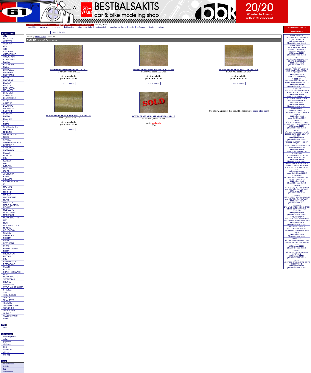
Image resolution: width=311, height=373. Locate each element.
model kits (32, 27)
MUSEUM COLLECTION (9, 229)
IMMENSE (7, 166)
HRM (5, 158)
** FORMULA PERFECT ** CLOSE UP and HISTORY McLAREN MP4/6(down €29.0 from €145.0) (297, 102)
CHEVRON (8, 95)
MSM (5, 223)
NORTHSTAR (9, 243)
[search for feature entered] (58, 32)
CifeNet (6, 366)
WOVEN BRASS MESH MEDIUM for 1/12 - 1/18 (153, 70)
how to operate (9, 336)
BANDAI (6, 62)
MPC (5, 220)
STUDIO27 (7, 290)
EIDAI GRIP (8, 119)
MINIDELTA (8, 203)
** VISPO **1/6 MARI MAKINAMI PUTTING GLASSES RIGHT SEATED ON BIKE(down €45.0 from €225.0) (297, 243)
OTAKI (6, 246)
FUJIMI (6, 137)
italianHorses (8, 364)
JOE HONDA (8, 174)
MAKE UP (7, 192)
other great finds (85, 27)
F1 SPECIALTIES (10, 127)
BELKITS (7, 86)
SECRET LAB (9, 279)
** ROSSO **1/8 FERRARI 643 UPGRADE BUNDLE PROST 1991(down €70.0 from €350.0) (297, 157)
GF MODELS (8, 145)
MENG (6, 200)
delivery (6, 339)
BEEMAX (7, 83)
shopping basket (63, 25)
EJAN (5, 122)
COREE (6, 101)
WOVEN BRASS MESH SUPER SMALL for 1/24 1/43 (68, 115)
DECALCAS (8, 106)
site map (6, 355)
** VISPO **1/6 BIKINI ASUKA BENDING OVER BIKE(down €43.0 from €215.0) (297, 254)
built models (69, 27)
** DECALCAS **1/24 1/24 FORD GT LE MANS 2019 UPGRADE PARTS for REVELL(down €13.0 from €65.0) (296, 71)
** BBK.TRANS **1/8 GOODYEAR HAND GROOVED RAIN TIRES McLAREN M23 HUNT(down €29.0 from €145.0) (296, 50)
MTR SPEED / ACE (11, 226)
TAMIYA (6, 298)
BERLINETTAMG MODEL (9, 89)
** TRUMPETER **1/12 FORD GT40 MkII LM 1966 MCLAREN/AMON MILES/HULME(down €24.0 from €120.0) (297, 220)
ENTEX (6, 124)
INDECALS (8, 169)
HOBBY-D (7, 156)
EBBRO (6, 116)
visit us (6, 352)
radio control (101, 27)
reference (141, 27)
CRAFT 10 (7, 103)
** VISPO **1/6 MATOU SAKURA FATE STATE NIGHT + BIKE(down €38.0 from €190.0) (297, 264)
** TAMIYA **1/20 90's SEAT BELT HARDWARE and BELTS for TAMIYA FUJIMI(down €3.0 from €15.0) (297, 199)
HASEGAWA (8, 150)
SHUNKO (7, 282)
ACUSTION (8, 39)
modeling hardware (118, 27)
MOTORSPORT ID (11, 218)
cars (5, 328)
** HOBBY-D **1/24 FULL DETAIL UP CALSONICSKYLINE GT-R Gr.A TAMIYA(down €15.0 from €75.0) (297, 113)
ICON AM (7, 161)
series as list (45, 25)
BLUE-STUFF (9, 93)
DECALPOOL (9, 109)
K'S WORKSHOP (10, 182)
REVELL (6, 267)
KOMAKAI (7, 179)
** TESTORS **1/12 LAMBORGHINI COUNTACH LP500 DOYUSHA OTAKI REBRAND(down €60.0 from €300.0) (297, 209)
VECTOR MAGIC (10, 316)
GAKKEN (7, 140)
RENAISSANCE (10, 262)
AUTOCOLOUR (9, 54)
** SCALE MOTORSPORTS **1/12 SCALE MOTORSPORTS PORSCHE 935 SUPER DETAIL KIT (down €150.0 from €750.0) (297, 168)
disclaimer (7, 344)
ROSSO (6, 269)
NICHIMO (7, 238)
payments (7, 342)
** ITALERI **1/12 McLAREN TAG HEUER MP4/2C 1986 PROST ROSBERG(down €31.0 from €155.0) (297, 124)
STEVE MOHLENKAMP (13, 287)
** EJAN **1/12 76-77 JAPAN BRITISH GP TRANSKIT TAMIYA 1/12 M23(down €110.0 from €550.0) (297, 92)
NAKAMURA (8, 235)
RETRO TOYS (9, 264)
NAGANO (7, 233)
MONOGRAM (9, 213)
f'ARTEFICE (8, 129)
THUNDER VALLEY (11, 305)
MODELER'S (8, 210)
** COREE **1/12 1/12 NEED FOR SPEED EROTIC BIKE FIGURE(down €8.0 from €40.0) (297, 61)
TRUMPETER (9, 311)
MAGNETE (7, 190)
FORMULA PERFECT (12, 135)
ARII (5, 49)
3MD (5, 36)
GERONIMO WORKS (12, 143)
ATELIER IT (8, 52)
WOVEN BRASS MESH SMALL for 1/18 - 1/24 (238, 70)
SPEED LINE (8, 285)
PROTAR (7, 256)
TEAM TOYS (8, 300)
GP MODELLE (9, 148)
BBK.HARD (8, 73)
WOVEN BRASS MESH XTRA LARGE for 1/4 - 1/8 (153, 116)
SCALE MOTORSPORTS (10, 276)
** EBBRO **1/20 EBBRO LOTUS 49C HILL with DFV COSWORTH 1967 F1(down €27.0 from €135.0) (297, 82)
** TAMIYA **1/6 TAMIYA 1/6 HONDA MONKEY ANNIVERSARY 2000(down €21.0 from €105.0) (297, 179)
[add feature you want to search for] (38, 32)
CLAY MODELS (9, 98)
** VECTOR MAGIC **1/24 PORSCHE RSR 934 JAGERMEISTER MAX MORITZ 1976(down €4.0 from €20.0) (297, 231)
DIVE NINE (8, 111)
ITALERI (6, 171)
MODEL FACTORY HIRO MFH (11, 206)
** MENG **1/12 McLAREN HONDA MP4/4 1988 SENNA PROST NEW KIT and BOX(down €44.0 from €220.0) (297, 135)
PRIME (6, 251)
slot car (161, 27)
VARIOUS (7, 313)
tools (131, 27)
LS (4, 184)
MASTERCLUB (9, 197)
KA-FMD (6, 176)
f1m (4, 369)
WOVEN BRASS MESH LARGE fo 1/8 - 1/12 (68, 70)
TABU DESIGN (9, 295)
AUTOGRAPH (9, 57)
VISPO (6, 319)
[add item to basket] (68, 83)
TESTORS (7, 303)
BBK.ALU (7, 67)
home (31, 25)
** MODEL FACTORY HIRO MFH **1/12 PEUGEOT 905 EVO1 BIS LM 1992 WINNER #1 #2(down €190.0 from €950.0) (297, 146)
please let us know (260, 111)
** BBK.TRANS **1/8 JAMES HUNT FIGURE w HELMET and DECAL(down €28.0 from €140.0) (297, 39)
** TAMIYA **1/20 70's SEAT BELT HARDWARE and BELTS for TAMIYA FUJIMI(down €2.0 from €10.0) (297, 189)
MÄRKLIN (7, 195)
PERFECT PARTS (10, 249)
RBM (5, 259)
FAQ (5, 347)
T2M (5, 292)
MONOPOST (8, 215)
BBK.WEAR (8, 80)
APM (5, 46)
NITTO (6, 241)
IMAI (5, 163)
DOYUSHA (7, 114)
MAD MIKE (7, 187)
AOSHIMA (7, 44)
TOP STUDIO (9, 308)
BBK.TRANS (8, 75)
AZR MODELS (9, 59)
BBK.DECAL (8, 70)
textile (151, 27)
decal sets (56, 27)
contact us (7, 350)
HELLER (6, 153)
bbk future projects (83, 25)
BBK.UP (6, 78)
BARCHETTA (8, 65)
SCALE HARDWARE (12, 272)
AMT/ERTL (7, 41)
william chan (8, 372)
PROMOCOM (9, 254)
